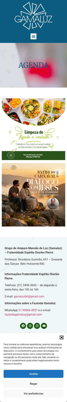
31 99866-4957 (28, 310)
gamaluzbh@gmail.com (29, 296)
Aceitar (33, 374)
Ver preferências (33, 393)
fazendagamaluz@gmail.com (23, 314)
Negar (33, 383)
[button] (61, 337)
